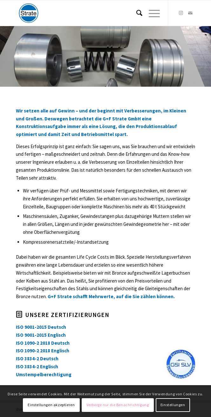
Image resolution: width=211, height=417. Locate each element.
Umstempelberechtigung (43, 374)
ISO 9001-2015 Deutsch (41, 327)
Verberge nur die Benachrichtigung (117, 404)
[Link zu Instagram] (181, 13)
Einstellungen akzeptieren (51, 404)
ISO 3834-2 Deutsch (37, 359)
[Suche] (136, 13)
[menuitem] (136, 13)
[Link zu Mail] (190, 13)
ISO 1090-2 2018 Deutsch (43, 343)
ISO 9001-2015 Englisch (41, 335)
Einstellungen (172, 404)
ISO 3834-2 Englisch (37, 366)
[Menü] (151, 13)
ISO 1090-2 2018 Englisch (42, 351)
